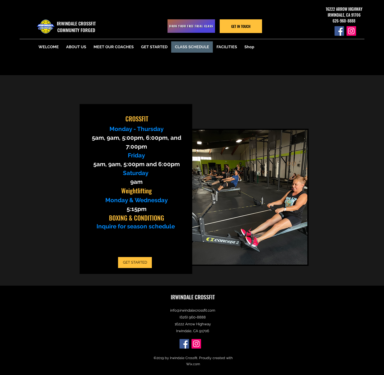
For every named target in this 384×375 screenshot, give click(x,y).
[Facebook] (339, 31)
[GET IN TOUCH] (241, 26)
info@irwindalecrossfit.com (192, 310)
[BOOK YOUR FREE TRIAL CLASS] (191, 26)
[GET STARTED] (135, 262)
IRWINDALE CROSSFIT (193, 297)
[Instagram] (351, 31)
